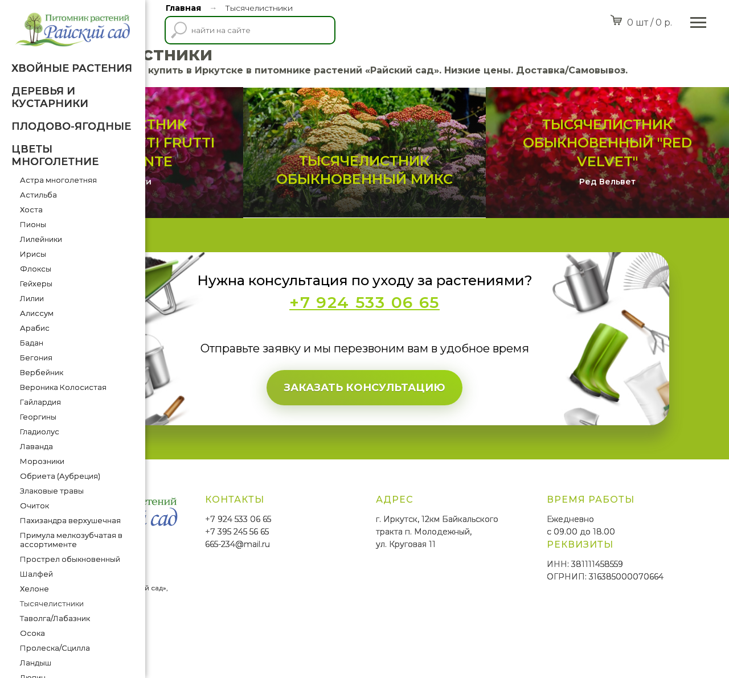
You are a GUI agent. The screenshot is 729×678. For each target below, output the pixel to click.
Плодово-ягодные (71, 126)
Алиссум (37, 313)
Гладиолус (39, 431)
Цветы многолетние (55, 155)
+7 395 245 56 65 (359, 561)
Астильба (38, 194)
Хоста (31, 209)
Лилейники (41, 239)
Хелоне (34, 588)
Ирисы (33, 253)
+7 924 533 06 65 (360, 549)
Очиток (34, 505)
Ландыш (35, 662)
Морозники (42, 461)
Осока (32, 633)
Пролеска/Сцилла (55, 647)
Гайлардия (40, 401)
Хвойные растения (71, 68)
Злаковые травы (52, 490)
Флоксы (35, 268)
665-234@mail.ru (359, 573)
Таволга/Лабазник (55, 618)
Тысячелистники (52, 603)
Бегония (36, 357)
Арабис (35, 327)
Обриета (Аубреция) (60, 475)
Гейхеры (36, 283)
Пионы (33, 224)
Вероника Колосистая (63, 387)
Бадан (31, 342)
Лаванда (36, 446)
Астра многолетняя (58, 179)
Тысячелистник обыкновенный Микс (437, 190)
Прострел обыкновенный (70, 559)
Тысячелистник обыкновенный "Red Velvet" (632, 172)
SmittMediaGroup (187, 638)
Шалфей (36, 573)
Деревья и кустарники (49, 97)
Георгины (38, 416)
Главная (183, 8)
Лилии (32, 298)
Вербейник (41, 372)
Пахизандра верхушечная (70, 520)
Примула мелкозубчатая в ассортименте (71, 540)
